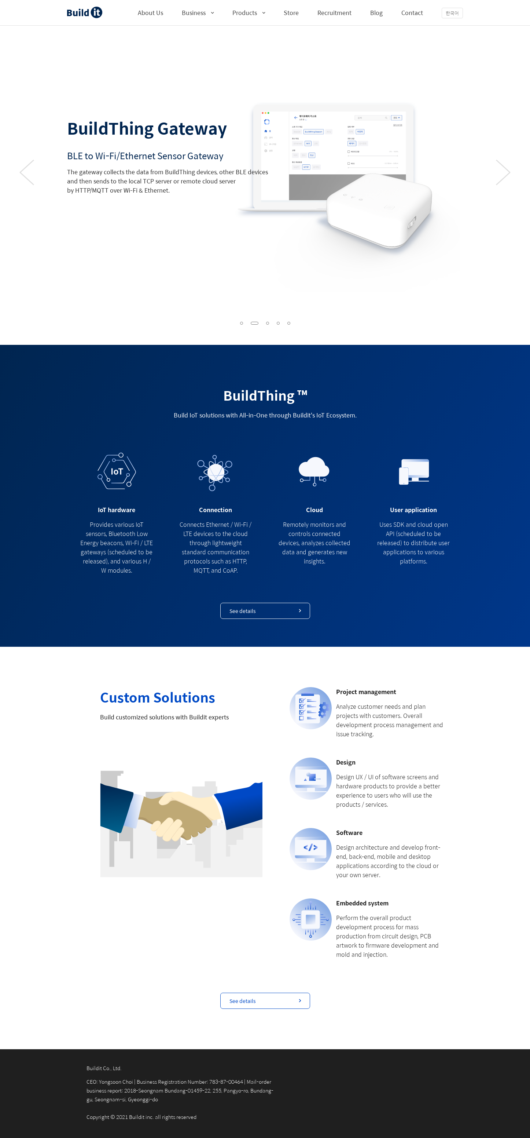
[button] (241, 323)
